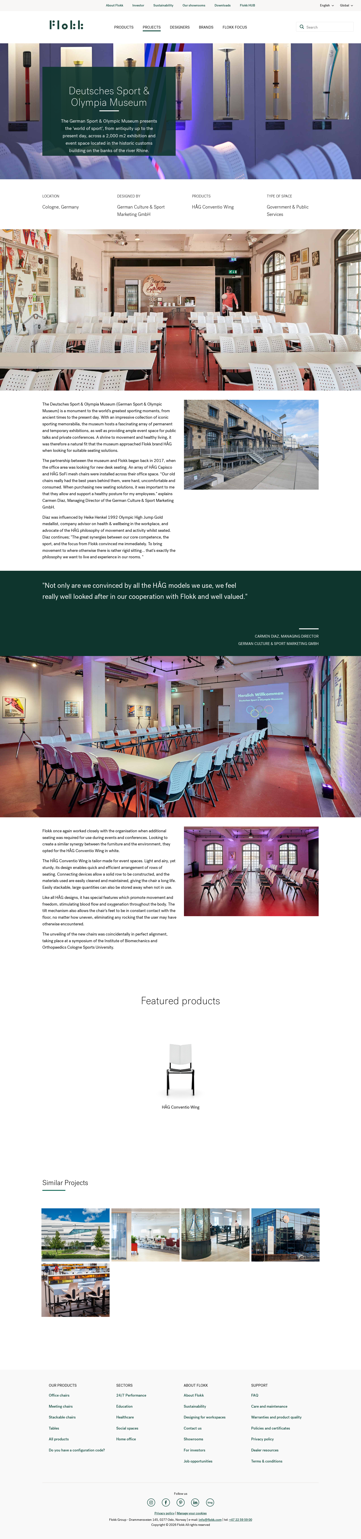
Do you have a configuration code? (77, 1450)
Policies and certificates (270, 1428)
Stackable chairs (62, 1417)
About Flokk (114, 5)
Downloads (223, 5)
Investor (138, 5)
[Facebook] (165, 1502)
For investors (194, 1450)
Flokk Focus (235, 27)
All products (59, 1439)
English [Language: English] (327, 5)
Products (124, 27)
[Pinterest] (180, 1502)
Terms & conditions (266, 1461)
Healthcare (125, 1417)
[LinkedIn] (195, 1502)
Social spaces (127, 1428)
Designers (180, 27)
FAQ (254, 1395)
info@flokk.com (210, 1520)
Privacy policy (262, 1439)
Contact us (193, 1428)
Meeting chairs (61, 1406)
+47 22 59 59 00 (240, 1520)
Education (124, 1406)
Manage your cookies (192, 1513)
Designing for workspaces (205, 1417)
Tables (54, 1428)
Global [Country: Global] (347, 5)
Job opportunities (198, 1461)
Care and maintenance (269, 1406)
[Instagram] (151, 1502)
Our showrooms (194, 5)
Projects (152, 27)
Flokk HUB (247, 5)
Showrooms (193, 1439)
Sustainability (163, 5)
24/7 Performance (131, 1395)
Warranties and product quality (276, 1417)
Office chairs (59, 1395)
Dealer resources (265, 1450)
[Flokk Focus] (209, 1502)
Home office (126, 1439)
